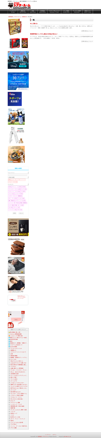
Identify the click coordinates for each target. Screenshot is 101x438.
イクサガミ (13, 366)
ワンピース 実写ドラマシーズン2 (19, 386)
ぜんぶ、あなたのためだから (18, 371)
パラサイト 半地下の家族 (17, 395)
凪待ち (12, 420)
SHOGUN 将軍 (14, 339)
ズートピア (13, 390)
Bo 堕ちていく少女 (15, 417)
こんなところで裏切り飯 (16, 335)
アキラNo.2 (13, 424)
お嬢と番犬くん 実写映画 (17, 368)
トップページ (12, 11)
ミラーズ (13, 411)
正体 (12, 353)
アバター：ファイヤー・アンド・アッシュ (21, 370)
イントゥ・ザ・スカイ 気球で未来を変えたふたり (23, 426)
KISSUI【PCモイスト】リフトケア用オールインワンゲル (22, 297)
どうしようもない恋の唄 (17, 422)
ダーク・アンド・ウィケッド (18, 418)
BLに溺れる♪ (34, 23)
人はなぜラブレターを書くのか (18, 362)
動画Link (23, 11)
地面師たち (13, 350)
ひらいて (13, 400)
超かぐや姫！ (14, 377)
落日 (11, 341)
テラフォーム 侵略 (15, 402)
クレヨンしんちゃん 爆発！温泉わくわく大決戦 (22, 409)
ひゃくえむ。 (14, 359)
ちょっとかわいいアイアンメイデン (20, 375)
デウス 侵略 (13, 427)
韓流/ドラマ (87, 11)
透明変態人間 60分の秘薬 (17, 406)
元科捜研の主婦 (14, 373)
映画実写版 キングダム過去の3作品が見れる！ (44, 34)
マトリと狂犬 (14, 379)
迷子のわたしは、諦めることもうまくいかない (22, 388)
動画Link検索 (18, 168)
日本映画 (42, 11)
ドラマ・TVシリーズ (54, 11)
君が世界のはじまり (16, 391)
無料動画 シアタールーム (43, 436)
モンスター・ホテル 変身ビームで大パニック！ (22, 393)
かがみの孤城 (13, 346)
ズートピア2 (14, 381)
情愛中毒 (13, 408)
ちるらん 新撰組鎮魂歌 (16, 334)
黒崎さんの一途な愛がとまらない (19, 384)
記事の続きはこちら (87, 31)
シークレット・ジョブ (16, 404)
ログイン (54, 434)
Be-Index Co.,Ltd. (67, 436)
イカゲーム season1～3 (16, 344)
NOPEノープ (14, 413)
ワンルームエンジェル (16, 348)
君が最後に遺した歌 (15, 332)
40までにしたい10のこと (17, 361)
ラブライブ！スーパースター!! (18, 352)
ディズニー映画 (77, 11)
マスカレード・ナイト (16, 397)
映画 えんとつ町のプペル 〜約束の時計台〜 (21, 337)
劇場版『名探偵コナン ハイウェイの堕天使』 (22, 357)
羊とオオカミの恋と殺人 (17, 399)
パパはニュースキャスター (17, 382)
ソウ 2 (12, 415)
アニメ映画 (66, 11)
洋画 (33, 11)
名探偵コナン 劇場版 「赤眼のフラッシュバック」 (22, 343)
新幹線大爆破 (14, 355)
